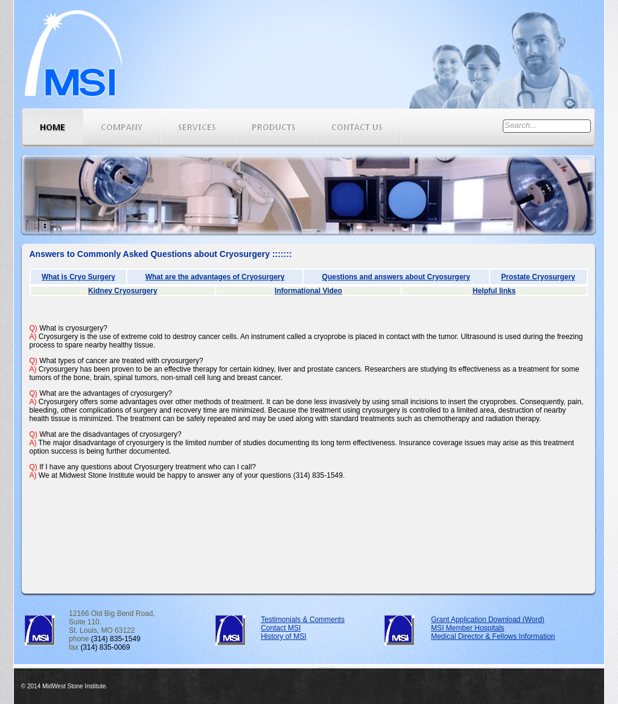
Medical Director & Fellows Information (493, 636)
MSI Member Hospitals (467, 628)
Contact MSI (281, 628)
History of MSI (283, 636)
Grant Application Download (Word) (487, 619)
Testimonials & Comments (303, 619)
